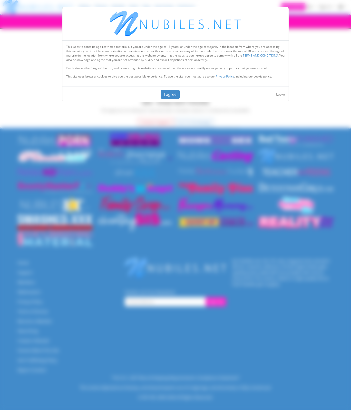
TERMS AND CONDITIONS (260, 55)
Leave (280, 94)
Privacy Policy (225, 76)
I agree (170, 94)
